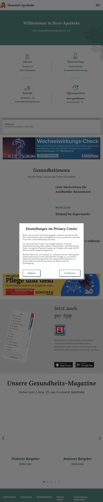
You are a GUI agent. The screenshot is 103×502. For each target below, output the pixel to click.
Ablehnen (31, 273)
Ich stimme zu (69, 273)
